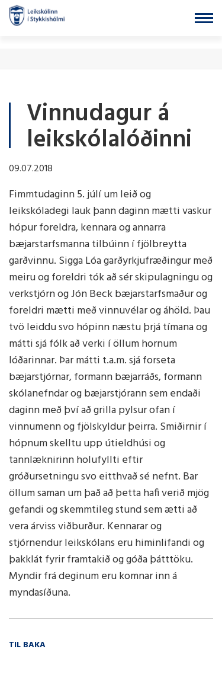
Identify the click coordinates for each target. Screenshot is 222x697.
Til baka (27, 645)
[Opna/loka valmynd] (204, 18)
